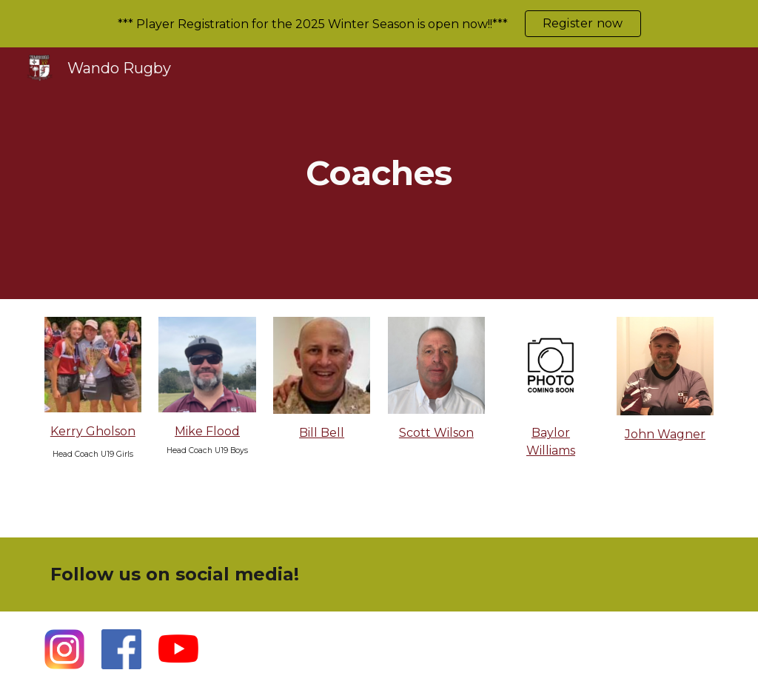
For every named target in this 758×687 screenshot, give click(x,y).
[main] (378, 173)
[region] (379, 23)
